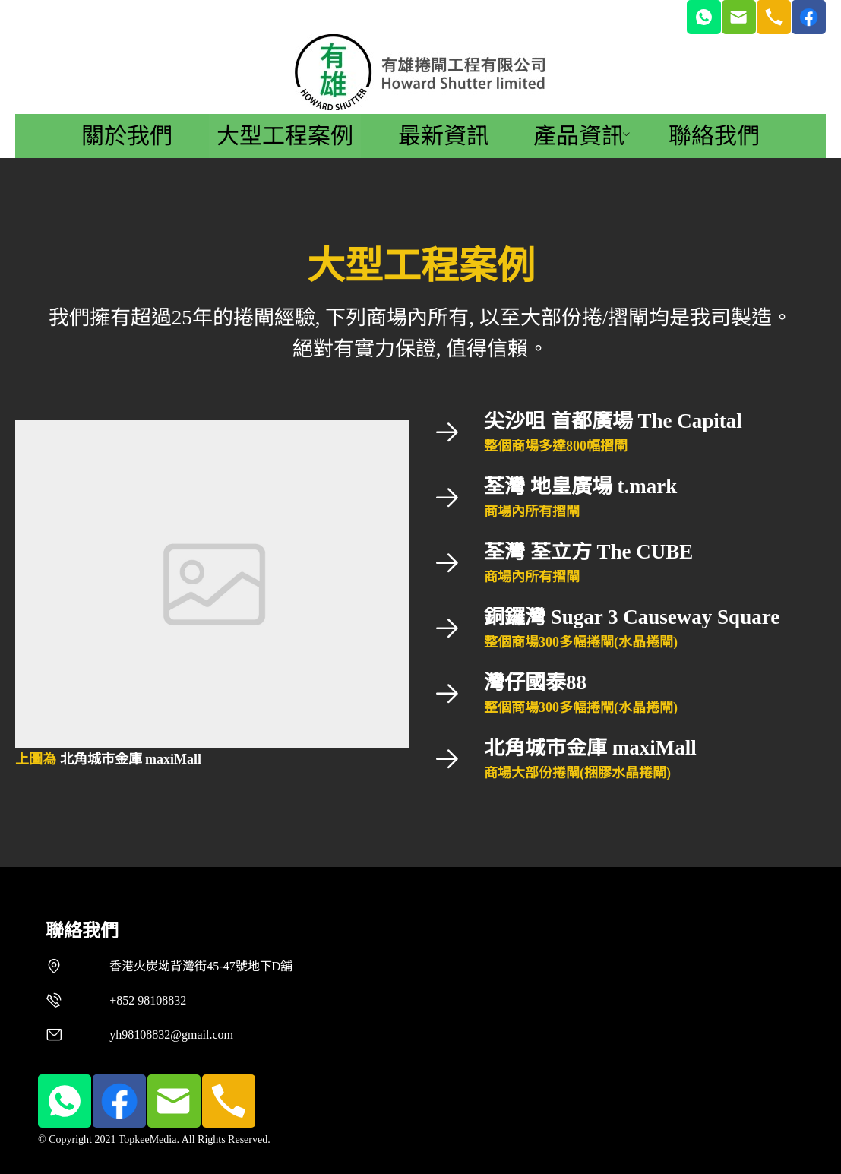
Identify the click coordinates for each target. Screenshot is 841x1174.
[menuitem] (127, 136)
